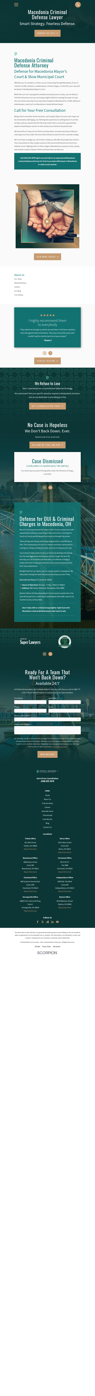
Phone (16, 707)
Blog (47, 823)
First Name (18, 698)
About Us (47, 799)
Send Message (47, 754)
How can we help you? (22, 724)
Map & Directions (30, 849)
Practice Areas (47, 803)
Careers (47, 807)
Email (50, 707)
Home (47, 795)
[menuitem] (47, 279)
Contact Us (47, 827)
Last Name (52, 698)
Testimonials (47, 815)
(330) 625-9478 (47, 781)
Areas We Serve (47, 811)
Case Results (47, 819)
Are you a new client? (22, 716)
